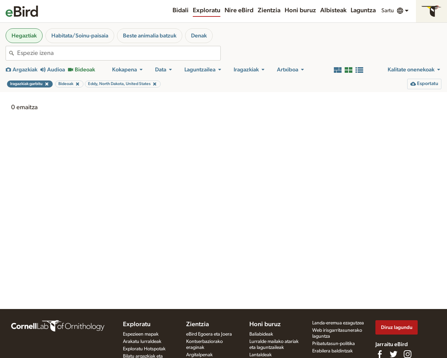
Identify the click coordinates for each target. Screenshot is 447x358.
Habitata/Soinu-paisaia (79, 35)
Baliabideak (261, 334)
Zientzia (269, 10)
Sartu (387, 10)
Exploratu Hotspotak (144, 348)
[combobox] (118, 53)
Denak (199, 35)
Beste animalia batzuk (149, 35)
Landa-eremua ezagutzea (338, 323)
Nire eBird (239, 10)
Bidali (181, 10)
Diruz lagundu (396, 327)
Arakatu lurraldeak (142, 341)
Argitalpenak (199, 354)
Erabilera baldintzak (332, 351)
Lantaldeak (260, 354)
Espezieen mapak (141, 334)
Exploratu (206, 10)
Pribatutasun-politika (333, 343)
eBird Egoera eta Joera (209, 334)
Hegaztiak (24, 35)
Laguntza (363, 10)
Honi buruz (300, 10)
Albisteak (333, 10)
